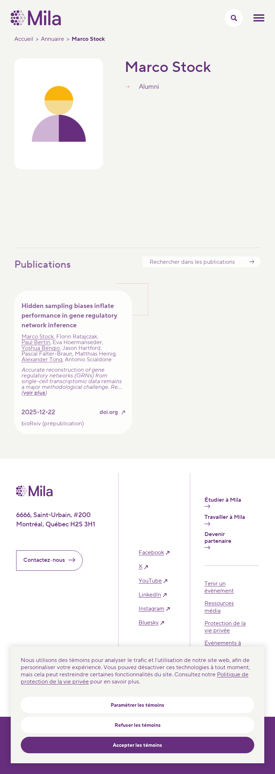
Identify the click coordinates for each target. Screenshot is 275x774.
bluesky (149, 622)
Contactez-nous (52, 560)
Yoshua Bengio (40, 356)
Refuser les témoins (138, 725)
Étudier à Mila (222, 502)
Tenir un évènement (219, 587)
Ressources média (219, 607)
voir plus (34, 401)
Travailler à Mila (224, 519)
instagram (151, 608)
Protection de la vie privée (225, 627)
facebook (151, 552)
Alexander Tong (41, 368)
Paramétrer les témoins (137, 705)
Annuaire (52, 39)
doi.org (109, 421)
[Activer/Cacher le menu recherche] (234, 18)
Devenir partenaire (217, 540)
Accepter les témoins (137, 745)
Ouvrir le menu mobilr (259, 18)
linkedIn (150, 595)
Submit (251, 270)
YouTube (150, 581)
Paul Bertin (35, 351)
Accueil (23, 39)
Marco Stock (37, 345)
